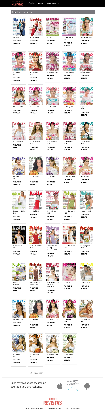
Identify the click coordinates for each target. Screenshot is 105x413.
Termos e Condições (54, 408)
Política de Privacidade (73, 408)
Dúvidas (31, 3)
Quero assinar (53, 3)
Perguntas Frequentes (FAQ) (34, 408)
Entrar (41, 3)
